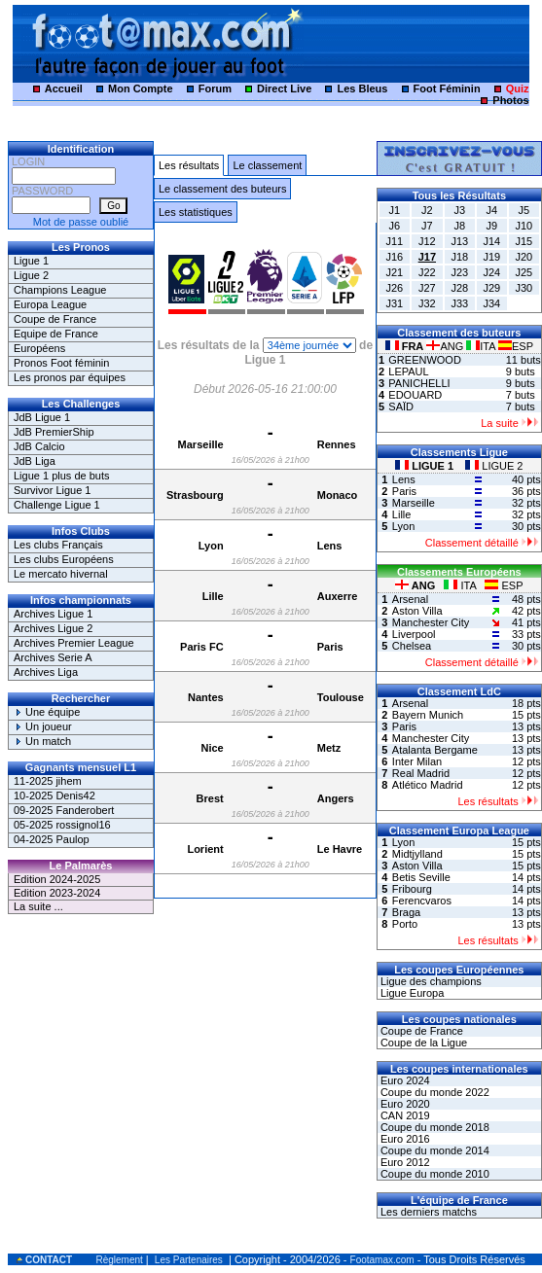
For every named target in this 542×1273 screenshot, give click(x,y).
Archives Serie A (53, 657)
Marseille (201, 444)
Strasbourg (195, 495)
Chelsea (411, 646)
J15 (523, 241)
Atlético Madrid (427, 785)
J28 (459, 288)
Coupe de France (55, 319)
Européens (39, 348)
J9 (491, 225)
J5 (524, 210)
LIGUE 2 (494, 466)
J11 (394, 241)
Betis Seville (421, 877)
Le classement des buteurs (222, 188)
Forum (215, 88)
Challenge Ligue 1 (57, 505)
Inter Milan (417, 761)
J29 (491, 288)
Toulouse (340, 697)
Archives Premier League (74, 643)
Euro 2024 (404, 1080)
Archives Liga (46, 672)
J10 (523, 225)
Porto (404, 924)
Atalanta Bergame (435, 750)
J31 (394, 303)
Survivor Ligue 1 (52, 490)
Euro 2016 (404, 1139)
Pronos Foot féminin (61, 363)
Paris (330, 647)
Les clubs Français (58, 544)
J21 (394, 272)
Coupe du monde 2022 (433, 1092)
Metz (329, 748)
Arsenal (410, 599)
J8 (459, 225)
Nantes (206, 697)
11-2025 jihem (48, 781)
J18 (459, 257)
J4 (491, 210)
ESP (515, 346)
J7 (427, 225)
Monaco (337, 495)
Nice (211, 748)
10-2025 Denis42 (54, 795)
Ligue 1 (31, 260)
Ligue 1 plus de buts (61, 475)
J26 (394, 288)
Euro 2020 (404, 1104)
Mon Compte (140, 88)
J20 (523, 257)
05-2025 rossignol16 (62, 825)
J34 (491, 303)
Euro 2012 (404, 1162)
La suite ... (38, 906)
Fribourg (412, 889)
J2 (427, 210)
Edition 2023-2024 (57, 893)
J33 (459, 303)
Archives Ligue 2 (53, 628)
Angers (335, 798)
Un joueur (43, 726)
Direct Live (284, 88)
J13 (459, 241)
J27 (427, 288)
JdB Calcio (39, 446)
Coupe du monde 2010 (433, 1174)
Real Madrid (421, 773)
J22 (427, 272)
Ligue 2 (31, 275)
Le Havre (339, 849)
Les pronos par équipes (70, 377)
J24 (491, 272)
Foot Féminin (447, 88)
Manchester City (430, 622)
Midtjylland (417, 854)
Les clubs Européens (64, 559)
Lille (213, 596)
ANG (446, 346)
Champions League (60, 290)
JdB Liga (34, 461)
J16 (394, 257)
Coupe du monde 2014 (433, 1150)
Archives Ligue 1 (53, 613)
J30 (523, 288)
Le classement (267, 165)
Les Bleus (362, 88)
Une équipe (47, 712)
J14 (491, 241)
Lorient (205, 849)
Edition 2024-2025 (57, 879)
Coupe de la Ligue (422, 1042)
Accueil (64, 88)
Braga (406, 912)
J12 (427, 241)
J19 (491, 257)
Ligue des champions (430, 981)
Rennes (336, 444)
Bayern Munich (427, 715)
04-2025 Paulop (52, 839)
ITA (482, 346)
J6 (395, 225)
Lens (330, 545)
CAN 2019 (404, 1115)
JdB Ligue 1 (42, 417)
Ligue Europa (411, 993)
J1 (395, 210)
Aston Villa (417, 611)
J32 (427, 303)
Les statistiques (196, 212)
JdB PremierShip (54, 432)
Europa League (50, 304)
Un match (42, 741)
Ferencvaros (422, 900)
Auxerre (337, 596)
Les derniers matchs (427, 1212)
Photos (510, 100)
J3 (459, 210)
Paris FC (202, 647)
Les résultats (189, 165)
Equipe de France (56, 333)
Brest (210, 798)
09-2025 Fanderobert (64, 810)
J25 (523, 272)
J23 (459, 272)
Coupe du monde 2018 (433, 1127)
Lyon (211, 545)
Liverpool (414, 634)
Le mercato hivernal (61, 574)
